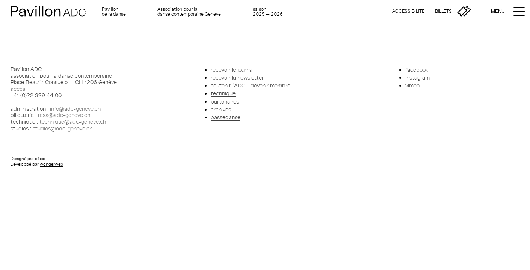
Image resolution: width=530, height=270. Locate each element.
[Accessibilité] (408, 11)
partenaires (225, 101)
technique (223, 93)
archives (221, 109)
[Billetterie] (453, 11)
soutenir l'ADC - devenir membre (250, 85)
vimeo (412, 85)
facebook (416, 69)
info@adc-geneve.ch (75, 108)
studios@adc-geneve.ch (62, 128)
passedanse (225, 117)
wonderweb (51, 164)
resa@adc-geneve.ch (64, 115)
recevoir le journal (232, 69)
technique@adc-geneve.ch (72, 121)
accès (18, 89)
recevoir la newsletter (237, 77)
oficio (40, 158)
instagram (417, 77)
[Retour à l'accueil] (53, 11)
